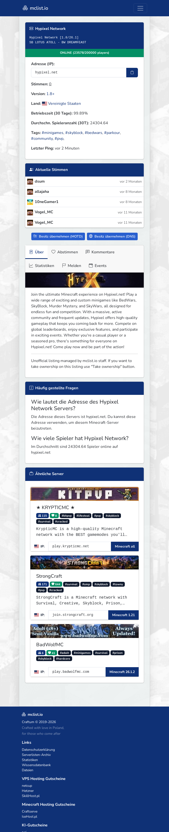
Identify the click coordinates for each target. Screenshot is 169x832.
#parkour (112, 132)
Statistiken (41, 265)
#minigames (52, 132)
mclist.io (35, 8)
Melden (71, 265)
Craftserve (29, 811)
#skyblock (74, 132)
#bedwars (93, 132)
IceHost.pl (29, 816)
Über (36, 252)
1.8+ (50, 94)
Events (98, 265)
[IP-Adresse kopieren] (132, 72)
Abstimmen (64, 252)
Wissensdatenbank (36, 765)
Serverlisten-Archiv (36, 754)
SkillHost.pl (31, 796)
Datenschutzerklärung (38, 749)
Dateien (27, 770)
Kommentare (100, 252)
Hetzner (28, 790)
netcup (27, 785)
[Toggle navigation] (140, 8)
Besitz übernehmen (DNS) (112, 236)
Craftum (28, 722)
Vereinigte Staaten (61, 103)
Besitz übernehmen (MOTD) (58, 236)
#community (42, 138)
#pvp (59, 138)
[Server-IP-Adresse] (79, 72)
